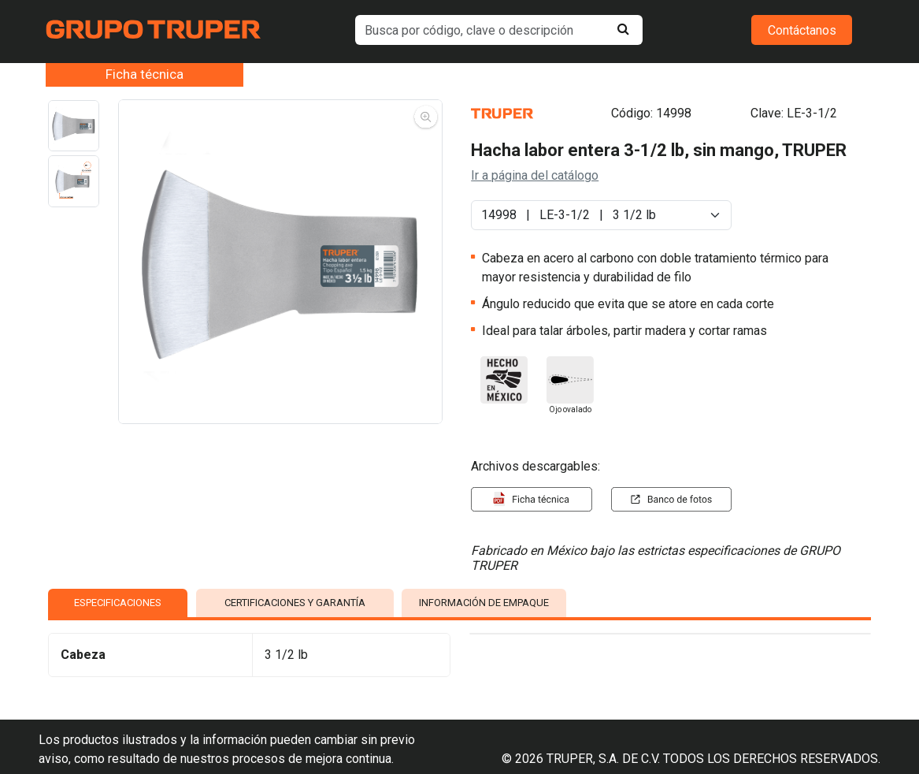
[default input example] (499, 30)
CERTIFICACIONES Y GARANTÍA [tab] (294, 602)
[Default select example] (601, 215)
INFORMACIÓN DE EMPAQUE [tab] (484, 602)
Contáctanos (802, 30)
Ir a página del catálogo (534, 175)
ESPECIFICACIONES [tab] (117, 602)
